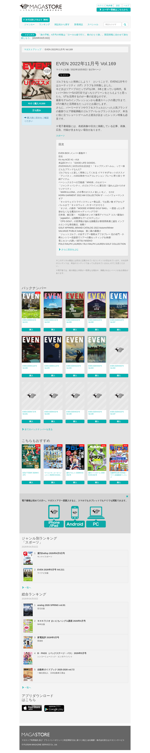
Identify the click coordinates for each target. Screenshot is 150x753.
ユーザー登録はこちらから (113, 9)
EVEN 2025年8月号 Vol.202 (117, 367)
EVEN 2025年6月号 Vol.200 (51, 413)
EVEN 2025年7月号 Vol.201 (29, 413)
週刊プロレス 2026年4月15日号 (74, 474)
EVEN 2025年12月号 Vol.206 (30, 367)
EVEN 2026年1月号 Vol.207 (117, 321)
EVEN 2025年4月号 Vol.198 (95, 413)
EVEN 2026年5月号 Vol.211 (29, 321)
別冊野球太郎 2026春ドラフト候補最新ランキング (118, 475)
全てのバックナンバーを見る (37, 429)
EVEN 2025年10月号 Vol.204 (73, 367)
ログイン (101, 5)
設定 (118, 5)
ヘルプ (126, 5)
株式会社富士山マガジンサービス (110, 740)
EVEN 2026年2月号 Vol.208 (95, 321)
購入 (31, 330)
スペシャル (93, 24)
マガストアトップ (32, 49)
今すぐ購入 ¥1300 (36, 103)
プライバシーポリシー (53, 740)
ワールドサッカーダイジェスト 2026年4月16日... (52, 474)
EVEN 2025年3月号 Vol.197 (117, 413)
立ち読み (36, 110)
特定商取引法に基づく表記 (75, 740)
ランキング (44, 24)
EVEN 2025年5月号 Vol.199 (73, 413)
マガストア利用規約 (30, 740)
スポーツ (60, 135)
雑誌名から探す (62, 24)
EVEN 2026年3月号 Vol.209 (73, 321)
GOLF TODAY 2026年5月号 (31, 474)
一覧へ (26, 587)
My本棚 (109, 5)
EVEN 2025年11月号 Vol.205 (51, 367)
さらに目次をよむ (68, 249)
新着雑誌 (78, 24)
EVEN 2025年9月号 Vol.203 (95, 367)
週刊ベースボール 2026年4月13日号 (96, 474)
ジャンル (29, 24)
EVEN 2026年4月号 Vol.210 (51, 321)
